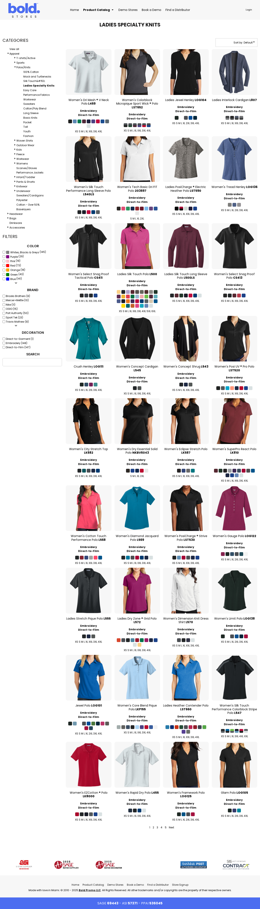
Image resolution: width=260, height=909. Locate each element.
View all (14, 49)
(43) (15, 274)
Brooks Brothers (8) (18, 296)
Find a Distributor (158, 885)
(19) (13, 261)
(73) (13, 265)
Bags (12, 218)
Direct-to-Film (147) (18, 347)
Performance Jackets (29, 172)
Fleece (20, 154)
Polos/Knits (23, 67)
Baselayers (23, 209)
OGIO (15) (12, 309)
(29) (15, 257)
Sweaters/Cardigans (30, 195)
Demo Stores (115, 885)
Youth (27, 131)
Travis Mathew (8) (17, 321)
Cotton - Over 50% (27, 204)
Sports (20, 62)
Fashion (28, 136)
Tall (25, 127)
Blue (13, 279)
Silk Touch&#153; (34, 81)
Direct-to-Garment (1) (20, 339)
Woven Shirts (24, 140)
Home (75, 885)
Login (249, 9)
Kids (19, 149)
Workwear (29, 99)
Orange (15, 270)
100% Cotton (31, 72)
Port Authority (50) (17, 313)
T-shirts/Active (25, 58)
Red (12, 265)
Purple (14, 257)
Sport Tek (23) (14, 317)
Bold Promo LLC (90, 890)
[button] (98, 9)
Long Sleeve (30, 113)
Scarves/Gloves (26, 168)
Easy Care (29, 90)
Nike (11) (10, 304)
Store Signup (180, 885)
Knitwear (21, 186)
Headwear (16, 214)
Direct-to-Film (88, 115)
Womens (22, 163)
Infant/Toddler (25, 177)
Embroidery (88, 111)
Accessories (17, 227)
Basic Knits (30, 118)
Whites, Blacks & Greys (24, 252)
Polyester (22, 200)
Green (14, 274)
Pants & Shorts (25, 182)
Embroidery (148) (16, 343)
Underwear (23, 191)
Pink (12, 261)
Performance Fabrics (36, 95)
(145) (26, 252)
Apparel (14, 53)
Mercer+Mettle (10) (17, 300)
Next (171, 827)
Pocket (27, 122)
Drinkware (15, 223)
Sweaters (29, 104)
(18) (15, 270)
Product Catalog (93, 885)
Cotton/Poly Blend (34, 108)
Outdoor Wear (25, 145)
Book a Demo (135, 885)
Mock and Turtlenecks (37, 76)
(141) (14, 279)
